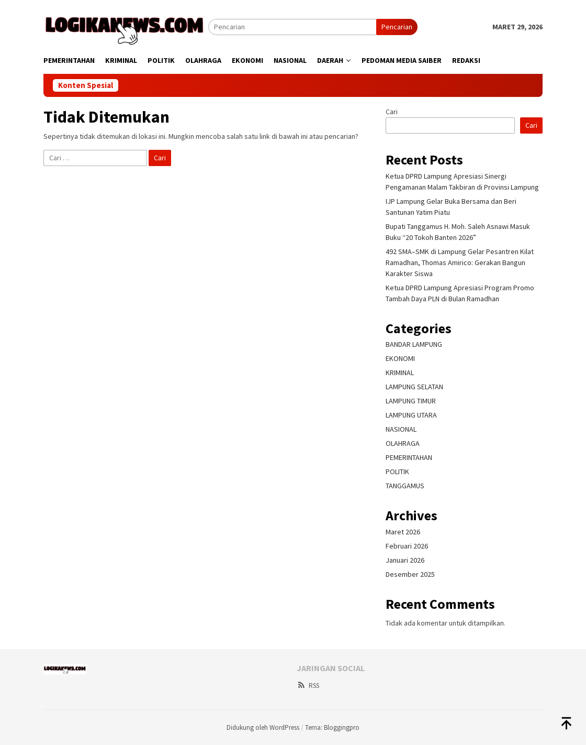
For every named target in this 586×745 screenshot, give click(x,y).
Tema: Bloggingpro (332, 727)
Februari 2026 (407, 546)
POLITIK (397, 471)
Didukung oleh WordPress (263, 727)
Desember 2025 (410, 574)
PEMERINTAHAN (409, 457)
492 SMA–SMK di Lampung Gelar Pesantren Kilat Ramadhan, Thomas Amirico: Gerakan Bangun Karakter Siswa (460, 262)
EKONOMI (400, 358)
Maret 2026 (403, 531)
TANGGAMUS (405, 485)
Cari (392, 111)
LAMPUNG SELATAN (414, 386)
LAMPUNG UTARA (411, 415)
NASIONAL (401, 429)
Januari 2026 (405, 560)
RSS (308, 685)
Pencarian (396, 26)
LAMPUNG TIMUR (411, 401)
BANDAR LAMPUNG (414, 344)
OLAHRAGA (403, 443)
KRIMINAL (400, 372)
